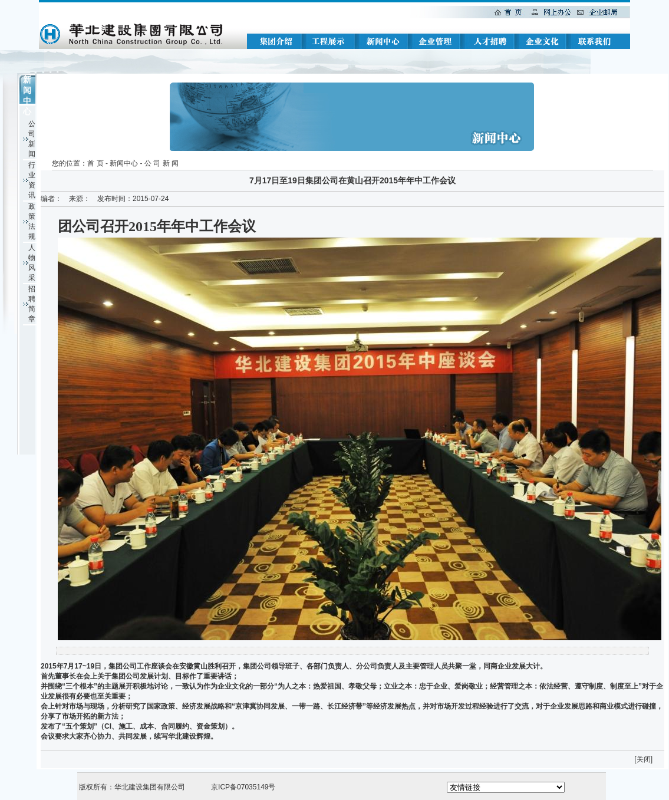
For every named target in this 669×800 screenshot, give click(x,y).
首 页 (95, 163)
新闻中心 (124, 163)
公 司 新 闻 (161, 163)
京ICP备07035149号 (243, 787)
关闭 (644, 759)
